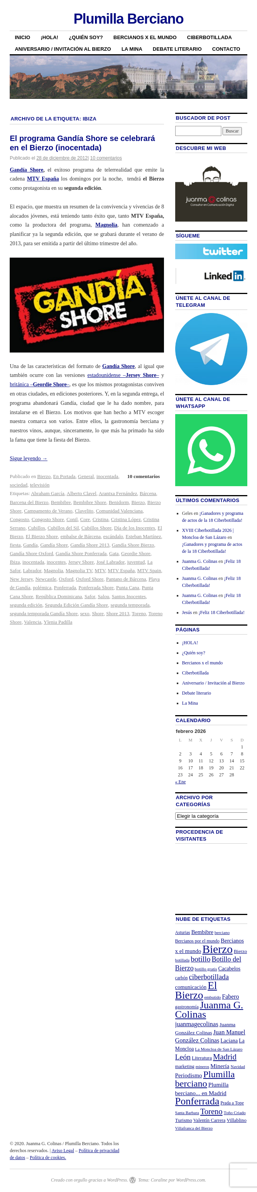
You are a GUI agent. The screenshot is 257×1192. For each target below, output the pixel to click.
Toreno (139, 613)
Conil (72, 519)
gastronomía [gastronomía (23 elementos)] (187, 1007)
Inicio (22, 37)
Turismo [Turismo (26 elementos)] (183, 1120)
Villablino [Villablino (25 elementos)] (237, 1120)
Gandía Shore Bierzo (133, 545)
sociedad (18, 485)
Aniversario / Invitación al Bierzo (63, 49)
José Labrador (111, 562)
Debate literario (177, 49)
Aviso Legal (63, 1150)
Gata (114, 553)
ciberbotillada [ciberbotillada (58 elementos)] (209, 977)
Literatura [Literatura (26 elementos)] (202, 1058)
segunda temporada (130, 605)
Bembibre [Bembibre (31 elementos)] (202, 932)
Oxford (66, 579)
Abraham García (47, 493)
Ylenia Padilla (58, 622)
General (86, 476)
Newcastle (45, 579)
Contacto (226, 49)
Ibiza (15, 562)
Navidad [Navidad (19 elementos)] (238, 1066)
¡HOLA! (50, 37)
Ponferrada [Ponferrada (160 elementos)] (197, 1101)
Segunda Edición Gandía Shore (76, 605)
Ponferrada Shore (96, 587)
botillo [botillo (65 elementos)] (200, 959)
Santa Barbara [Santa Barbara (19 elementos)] (187, 1112)
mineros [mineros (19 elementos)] (202, 1066)
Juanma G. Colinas (199, 561)
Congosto (19, 519)
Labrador (32, 570)
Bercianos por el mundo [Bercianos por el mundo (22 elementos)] (197, 941)
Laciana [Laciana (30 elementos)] (229, 1040)
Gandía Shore (26, 170)
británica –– (39, 384)
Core (85, 519)
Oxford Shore (89, 579)
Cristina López (126, 519)
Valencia (32, 622)
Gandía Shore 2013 (90, 545)
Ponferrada (65, 587)
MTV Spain (149, 570)
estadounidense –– (123, 375)
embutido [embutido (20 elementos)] (212, 997)
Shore (97, 613)
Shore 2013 (117, 613)
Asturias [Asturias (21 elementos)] (182, 932)
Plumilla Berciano (129, 19)
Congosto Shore (48, 519)
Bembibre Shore (89, 502)
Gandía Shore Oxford (31, 553)
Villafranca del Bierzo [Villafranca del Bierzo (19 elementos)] (194, 1128)
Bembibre (61, 502)
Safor (90, 596)
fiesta (15, 545)
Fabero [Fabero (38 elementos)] (230, 996)
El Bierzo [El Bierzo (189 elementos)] (196, 990)
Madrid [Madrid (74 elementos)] (225, 1057)
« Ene (180, 781)
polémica (42, 587)
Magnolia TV (79, 570)
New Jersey (21, 579)
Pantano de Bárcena (126, 579)
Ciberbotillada (209, 37)
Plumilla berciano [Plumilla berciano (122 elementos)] (205, 1079)
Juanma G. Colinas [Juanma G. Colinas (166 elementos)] (209, 1009)
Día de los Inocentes (134, 528)
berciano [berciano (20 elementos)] (221, 932)
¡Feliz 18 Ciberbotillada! (221, 612)
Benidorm (119, 502)
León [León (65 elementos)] (183, 1057)
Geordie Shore (135, 553)
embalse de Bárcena (80, 536)
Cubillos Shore (96, 528)
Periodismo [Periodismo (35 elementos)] (188, 1075)
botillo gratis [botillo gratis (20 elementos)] (206, 969)
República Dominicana (59, 596)
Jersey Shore (81, 562)
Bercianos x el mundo (145, 37)
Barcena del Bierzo (29, 502)
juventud (136, 562)
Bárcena (148, 493)
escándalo (113, 536)
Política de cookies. (48, 1157)
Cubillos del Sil (63, 528)
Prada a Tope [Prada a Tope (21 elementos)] (232, 1103)
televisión (40, 485)
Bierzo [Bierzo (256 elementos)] (217, 949)
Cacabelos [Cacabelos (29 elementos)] (229, 969)
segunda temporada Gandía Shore (44, 613)
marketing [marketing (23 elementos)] (185, 1066)
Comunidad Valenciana (119, 511)
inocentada (107, 476)
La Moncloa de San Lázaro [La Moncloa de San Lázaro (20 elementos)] (219, 1049)
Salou (103, 596)
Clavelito (84, 511)
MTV (100, 570)
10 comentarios (106, 158)
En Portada (64, 476)
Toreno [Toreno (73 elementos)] (211, 1111)
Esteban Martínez (143, 536)
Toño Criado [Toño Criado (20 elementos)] (235, 1112)
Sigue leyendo (28, 458)
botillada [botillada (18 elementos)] (182, 960)
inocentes (56, 562)
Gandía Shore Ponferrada (81, 553)
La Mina (131, 49)
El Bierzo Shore (42, 536)
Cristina (101, 519)
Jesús (187, 612)
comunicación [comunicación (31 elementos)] (191, 987)
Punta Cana (128, 587)
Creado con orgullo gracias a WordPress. (89, 1180)
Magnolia (53, 570)
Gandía (30, 545)
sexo (85, 613)
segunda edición (26, 605)
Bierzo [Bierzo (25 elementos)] (240, 951)
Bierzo (44, 476)
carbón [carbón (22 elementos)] (181, 977)
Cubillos (36, 528)
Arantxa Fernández (118, 493)
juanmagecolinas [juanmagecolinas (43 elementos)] (197, 1024)
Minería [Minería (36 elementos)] (219, 1066)
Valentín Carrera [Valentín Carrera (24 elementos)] (209, 1120)
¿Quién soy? (86, 37)
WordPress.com (190, 1180)
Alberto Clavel (82, 493)
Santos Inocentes (129, 596)
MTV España (121, 570)
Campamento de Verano (48, 511)
